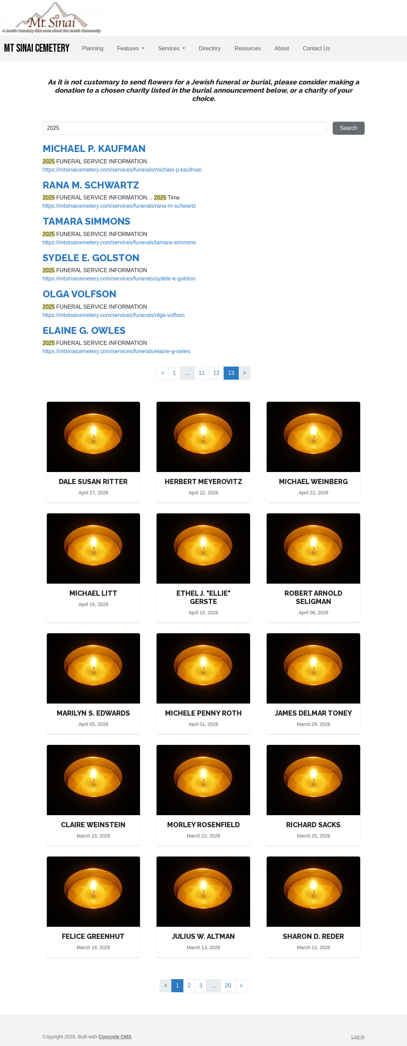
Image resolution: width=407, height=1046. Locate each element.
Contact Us (316, 48)
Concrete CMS (114, 1036)
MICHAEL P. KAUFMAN (94, 148)
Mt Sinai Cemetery (36, 48)
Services (169, 48)
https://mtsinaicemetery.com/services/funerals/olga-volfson (114, 315)
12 (216, 373)
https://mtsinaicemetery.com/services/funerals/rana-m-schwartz (119, 206)
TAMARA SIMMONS (86, 221)
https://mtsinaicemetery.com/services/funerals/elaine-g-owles (117, 351)
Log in (357, 1036)
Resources (248, 48)
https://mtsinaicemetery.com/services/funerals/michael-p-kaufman (122, 170)
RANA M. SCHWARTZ (91, 185)
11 (202, 373)
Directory (210, 48)
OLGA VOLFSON (79, 294)
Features (128, 48)
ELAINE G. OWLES (84, 330)
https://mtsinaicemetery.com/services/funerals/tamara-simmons (119, 242)
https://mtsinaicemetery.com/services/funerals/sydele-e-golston (119, 278)
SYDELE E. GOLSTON (91, 258)
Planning (92, 48)
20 (228, 985)
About (282, 48)
